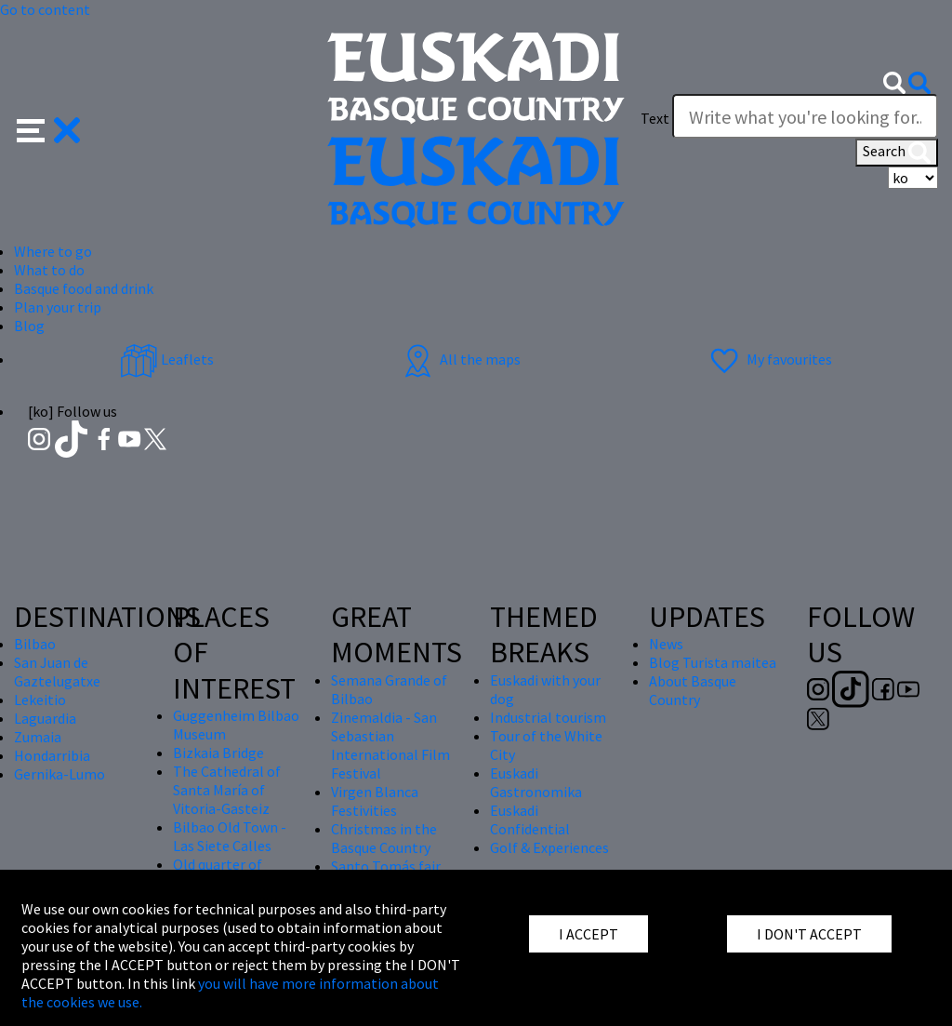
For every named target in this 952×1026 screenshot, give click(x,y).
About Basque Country (692, 690)
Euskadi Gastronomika (536, 782)
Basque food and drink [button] (83, 288)
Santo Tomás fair (386, 866)
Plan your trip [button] (57, 307)
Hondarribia (52, 755)
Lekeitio (40, 699)
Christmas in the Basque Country (384, 838)
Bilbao (35, 643)
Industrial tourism (548, 717)
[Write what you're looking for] (805, 116)
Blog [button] (29, 325)
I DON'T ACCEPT (809, 934)
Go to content (45, 9)
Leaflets (167, 359)
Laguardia (45, 718)
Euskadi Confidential (530, 819)
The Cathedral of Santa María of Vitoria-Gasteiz (227, 790)
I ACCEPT (588, 934)
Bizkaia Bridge (218, 752)
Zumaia (37, 736)
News (666, 643)
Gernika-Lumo (59, 774)
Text (655, 118)
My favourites (769, 359)
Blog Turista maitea (712, 662)
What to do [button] (49, 269)
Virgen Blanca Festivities (374, 800)
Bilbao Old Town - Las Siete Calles (229, 836)
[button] (49, 128)
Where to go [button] (53, 251)
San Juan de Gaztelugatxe (57, 671)
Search (897, 152)
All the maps (460, 359)
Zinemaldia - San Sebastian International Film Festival (390, 745)
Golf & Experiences (549, 847)
